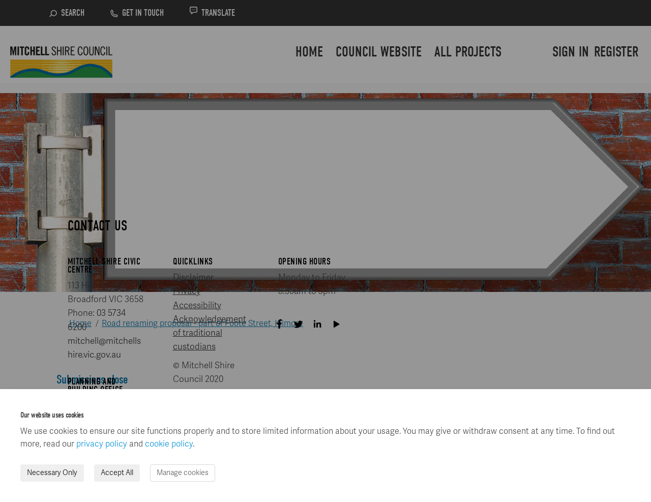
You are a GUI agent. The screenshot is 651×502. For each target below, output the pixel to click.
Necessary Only (52, 472)
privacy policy (101, 444)
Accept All (117, 472)
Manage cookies (183, 472)
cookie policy (169, 444)
